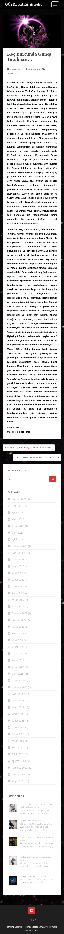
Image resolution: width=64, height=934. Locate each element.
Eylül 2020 (17, 754)
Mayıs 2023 (18, 559)
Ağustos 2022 (19, 606)
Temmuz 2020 (19, 767)
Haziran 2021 (19, 693)
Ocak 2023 (17, 586)
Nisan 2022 (18, 633)
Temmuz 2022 (19, 613)
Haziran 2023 (19, 552)
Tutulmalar (12, 73)
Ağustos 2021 (19, 680)
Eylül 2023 (17, 539)
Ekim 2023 (17, 532)
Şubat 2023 (18, 579)
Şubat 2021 (18, 720)
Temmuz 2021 (19, 687)
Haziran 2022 (19, 620)
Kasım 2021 (18, 667)
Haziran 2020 (19, 774)
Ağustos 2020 (19, 761)
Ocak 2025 (17, 505)
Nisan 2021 (18, 707)
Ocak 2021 (17, 727)
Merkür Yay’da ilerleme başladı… (34, 876)
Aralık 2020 (18, 734)
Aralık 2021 (18, 660)
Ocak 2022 (17, 653)
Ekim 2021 (17, 673)
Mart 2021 (17, 714)
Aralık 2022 (18, 593)
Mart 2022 (17, 640)
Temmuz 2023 (19, 546)
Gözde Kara (34, 69)
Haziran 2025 (19, 499)
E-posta (32, 920)
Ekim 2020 (17, 747)
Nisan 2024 (18, 519)
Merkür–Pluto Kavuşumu (30, 821)
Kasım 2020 (18, 740)
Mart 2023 (17, 573)
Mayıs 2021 (18, 700)
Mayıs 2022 (18, 626)
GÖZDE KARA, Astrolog (23, 4)
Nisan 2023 (18, 566)
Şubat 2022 (18, 646)
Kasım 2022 (18, 599)
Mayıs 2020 (18, 781)
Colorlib (18, 926)
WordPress (50, 926)
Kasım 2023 (18, 526)
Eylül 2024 (17, 512)
